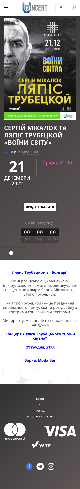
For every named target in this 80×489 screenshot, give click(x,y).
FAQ (40, 405)
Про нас (40, 411)
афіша (40, 399)
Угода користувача (40, 416)
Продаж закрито (40, 207)
